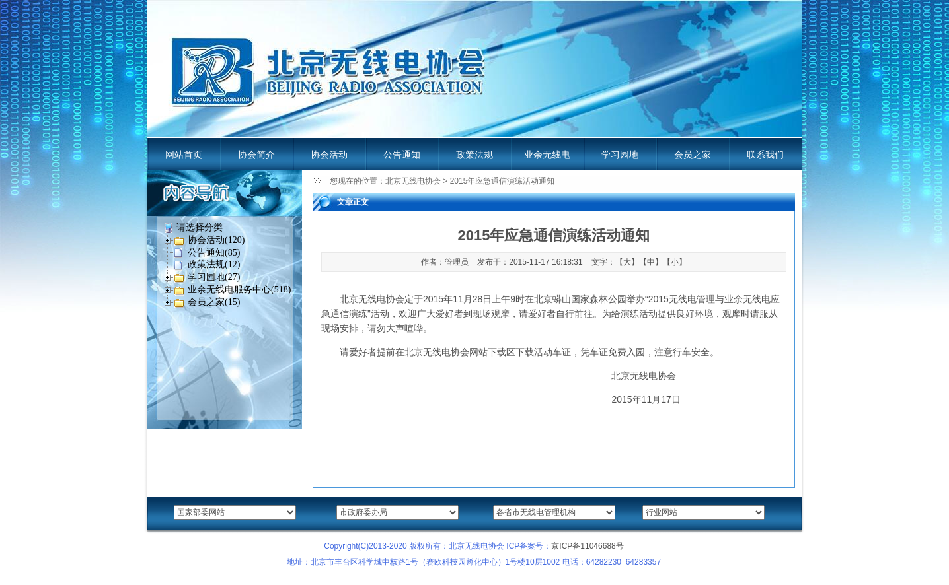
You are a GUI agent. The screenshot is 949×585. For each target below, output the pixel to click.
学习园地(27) (214, 277)
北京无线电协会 (413, 181)
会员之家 (692, 154)
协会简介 (256, 154)
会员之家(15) (214, 302)
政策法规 (474, 154)
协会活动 (329, 154)
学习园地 (619, 154)
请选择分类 (199, 227)
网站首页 (183, 154)
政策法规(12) (214, 264)
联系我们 (765, 154)
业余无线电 (547, 154)
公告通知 (401, 154)
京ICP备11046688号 (587, 546)
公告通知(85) (214, 253)
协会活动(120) (216, 240)
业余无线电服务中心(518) (239, 289)
